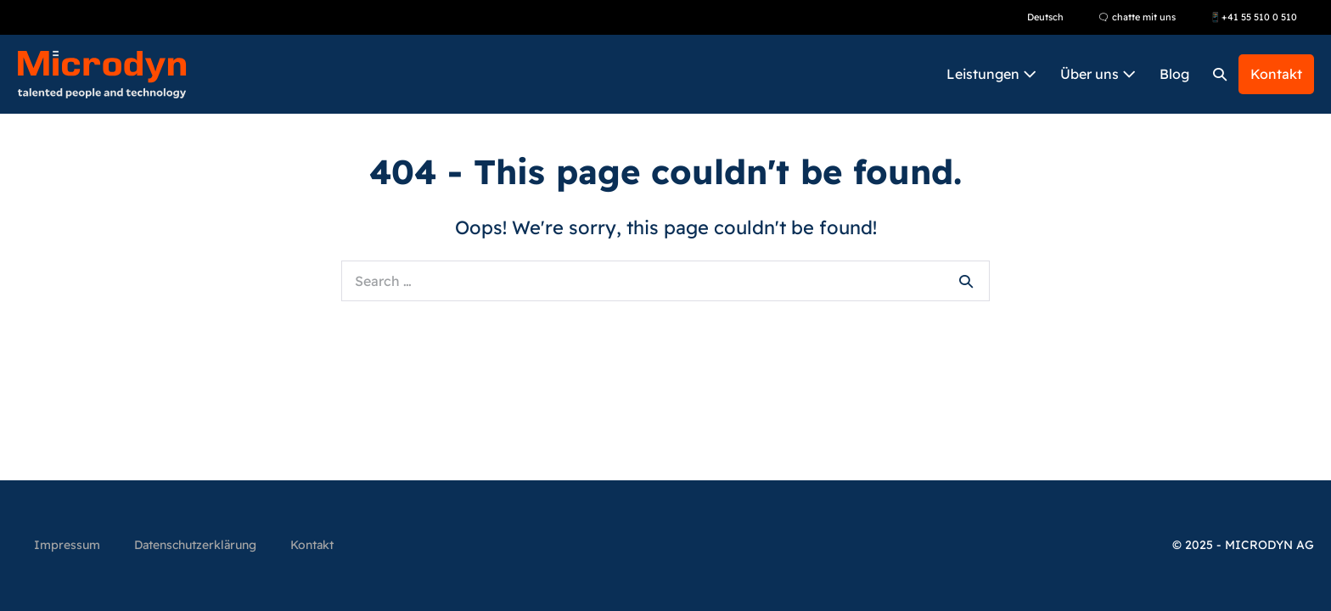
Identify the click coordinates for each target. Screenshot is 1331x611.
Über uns (1098, 73)
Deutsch (1045, 17)
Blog (1174, 73)
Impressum (67, 544)
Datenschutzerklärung (195, 544)
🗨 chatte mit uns (1137, 17)
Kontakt (1276, 73)
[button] (1219, 74)
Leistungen (991, 73)
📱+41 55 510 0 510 (1253, 17)
